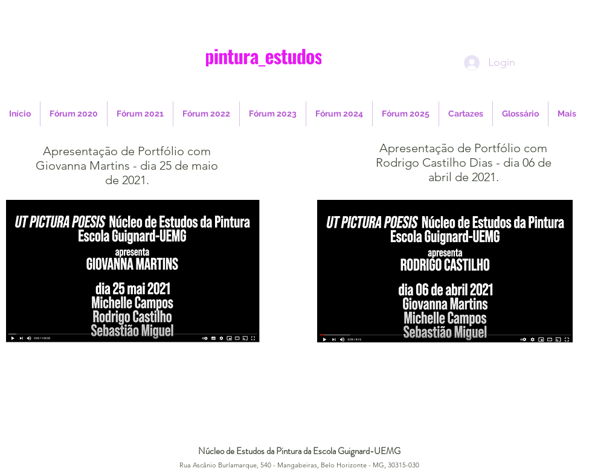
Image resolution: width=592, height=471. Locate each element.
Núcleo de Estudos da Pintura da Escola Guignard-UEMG (299, 451)
